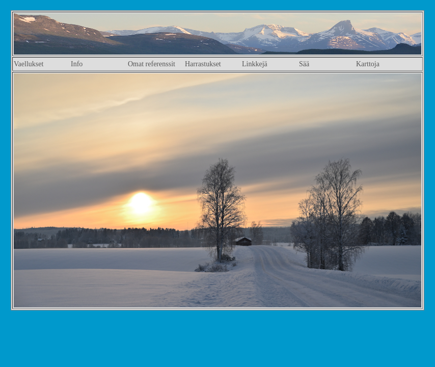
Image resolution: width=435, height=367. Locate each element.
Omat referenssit (151, 64)
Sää (304, 64)
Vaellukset (28, 64)
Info (77, 64)
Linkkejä (254, 64)
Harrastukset (203, 64)
